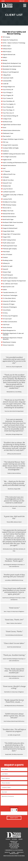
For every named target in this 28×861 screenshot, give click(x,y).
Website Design (6, 855)
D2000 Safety (6, 5)
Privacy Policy (20, 852)
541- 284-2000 (15, 845)
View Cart (22, 1)
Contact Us (7, 852)
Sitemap (13, 852)
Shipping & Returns (14, 853)
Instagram (14, 839)
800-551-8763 (16, 846)
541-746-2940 (15, 847)
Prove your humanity (14, 807)
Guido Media (22, 855)
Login (3, 1)
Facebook (8, 839)
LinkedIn (20, 839)
